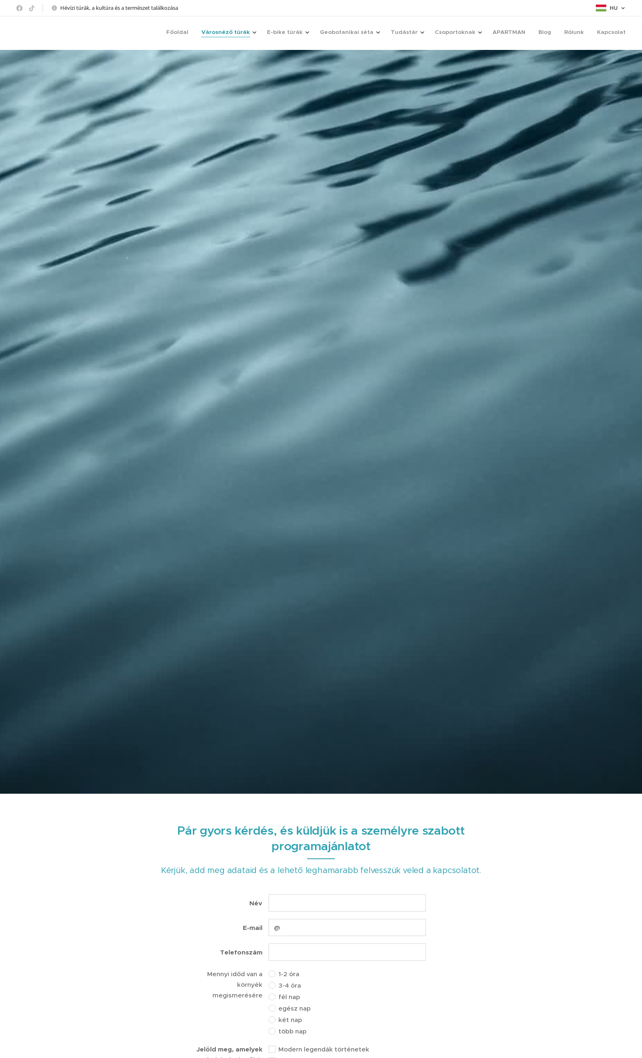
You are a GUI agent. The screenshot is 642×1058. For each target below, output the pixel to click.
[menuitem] (489, 33)
